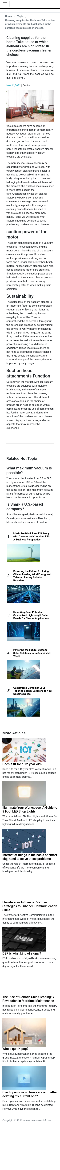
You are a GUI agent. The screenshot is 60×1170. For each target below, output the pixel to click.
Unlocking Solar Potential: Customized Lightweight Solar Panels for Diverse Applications (31, 615)
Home (8, 16)
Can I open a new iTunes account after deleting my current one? (29, 1094)
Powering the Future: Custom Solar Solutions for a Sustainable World (32, 653)
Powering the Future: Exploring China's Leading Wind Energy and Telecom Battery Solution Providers (32, 576)
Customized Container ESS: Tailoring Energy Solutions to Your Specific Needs (32, 690)
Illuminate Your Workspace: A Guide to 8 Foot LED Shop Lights (29, 809)
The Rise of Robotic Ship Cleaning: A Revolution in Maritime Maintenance (28, 999)
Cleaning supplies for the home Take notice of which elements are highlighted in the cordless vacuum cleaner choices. (30, 24)
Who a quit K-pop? (15, 1049)
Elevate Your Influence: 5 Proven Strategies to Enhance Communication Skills (29, 906)
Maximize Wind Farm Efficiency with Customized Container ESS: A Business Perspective (31, 536)
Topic (20, 16)
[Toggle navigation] (5, 4)
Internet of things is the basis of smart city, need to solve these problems (29, 857)
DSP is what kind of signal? (21, 953)
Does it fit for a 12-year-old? (22, 764)
